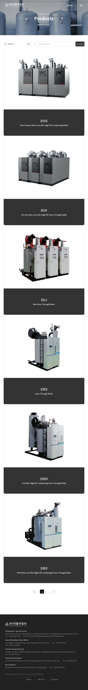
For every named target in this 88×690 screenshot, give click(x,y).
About (29, 679)
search (80, 44)
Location (54, 679)
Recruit (41, 679)
